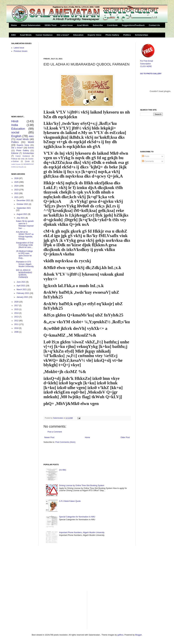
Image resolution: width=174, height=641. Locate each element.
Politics (127, 35)
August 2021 (22, 214)
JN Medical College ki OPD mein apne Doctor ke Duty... (24, 254)
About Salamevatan (30, 25)
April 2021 (21, 286)
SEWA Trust (50, 25)
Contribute (112, 25)
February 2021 (23, 293)
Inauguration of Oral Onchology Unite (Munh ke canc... (24, 245)
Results (21, 167)
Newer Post (49, 437)
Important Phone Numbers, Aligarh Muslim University (81, 532)
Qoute (27, 161)
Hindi (14, 121)
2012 (16, 321)
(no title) (62, 470)
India (14, 125)
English (16, 136)
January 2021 (23, 297)
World (31, 142)
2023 (16, 190)
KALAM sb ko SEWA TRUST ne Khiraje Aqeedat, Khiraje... (25, 235)
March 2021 (22, 289)
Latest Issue (67, 25)
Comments (148, 161)
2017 (16, 305)
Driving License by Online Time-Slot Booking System (81, 485)
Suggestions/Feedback (133, 25)
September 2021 (24, 208)
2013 (16, 317)
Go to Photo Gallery (150, 74)
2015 (16, 309)
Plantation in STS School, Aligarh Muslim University (25, 264)
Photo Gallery (112, 35)
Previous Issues (20, 51)
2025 (16, 182)
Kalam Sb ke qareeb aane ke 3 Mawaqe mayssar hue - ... (25, 224)
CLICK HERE (146, 66)
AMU (13, 35)
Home (14, 25)
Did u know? (63, 35)
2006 (16, 332)
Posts (145, 156)
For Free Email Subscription (148, 61)
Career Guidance (44, 35)
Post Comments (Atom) (65, 442)
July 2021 (21, 218)
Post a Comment (55, 432)
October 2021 (23, 204)
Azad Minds (82, 25)
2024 (16, 186)
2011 (16, 324)
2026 (16, 178)
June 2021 (21, 282)
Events (31, 148)
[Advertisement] (81, 47)
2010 (16, 328)
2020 (16, 302)
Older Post (125, 437)
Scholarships (141, 35)
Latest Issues (15, 164)
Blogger (138, 635)
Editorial (14, 153)
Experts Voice (94, 35)
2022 (16, 193)
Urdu (22, 159)
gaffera (120, 635)
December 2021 (24, 200)
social (15, 132)
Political (14, 159)
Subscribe (98, 25)
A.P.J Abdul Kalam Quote (70, 501)
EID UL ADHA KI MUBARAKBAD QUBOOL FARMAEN (24, 273)
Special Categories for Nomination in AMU (77, 517)
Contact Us (154, 25)
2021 (16, 197)
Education (78, 35)
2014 (16, 313)
